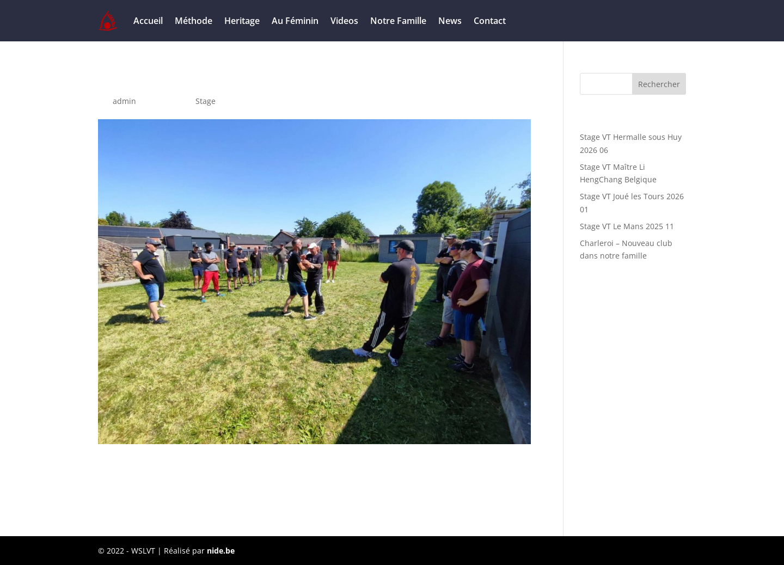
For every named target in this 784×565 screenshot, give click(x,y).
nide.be (221, 550)
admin (124, 101)
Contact (490, 21)
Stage (205, 101)
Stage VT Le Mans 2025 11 (627, 226)
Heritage (242, 21)
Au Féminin (295, 21)
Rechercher (659, 84)
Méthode (193, 21)
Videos (344, 21)
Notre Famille (398, 21)
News (450, 21)
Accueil (148, 21)
